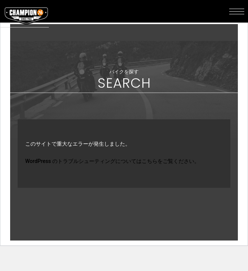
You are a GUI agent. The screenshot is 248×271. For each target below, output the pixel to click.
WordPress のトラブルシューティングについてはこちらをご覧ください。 (112, 161)
